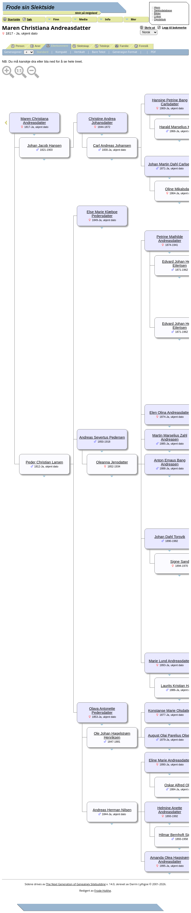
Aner (35, 46)
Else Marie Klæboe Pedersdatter (102, 214)
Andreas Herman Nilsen (112, 810)
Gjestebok (160, 19)
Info (107, 19)
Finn (56, 19)
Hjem (157, 7)
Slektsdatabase (163, 10)
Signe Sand (179, 562)
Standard (42, 52)
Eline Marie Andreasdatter (170, 760)
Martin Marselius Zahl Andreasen (169, 437)
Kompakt (61, 52)
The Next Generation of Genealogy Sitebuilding (76, 884)
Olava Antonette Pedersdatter (102, 711)
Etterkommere (57, 46)
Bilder (157, 13)
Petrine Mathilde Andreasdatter (170, 239)
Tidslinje (102, 46)
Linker (157, 16)
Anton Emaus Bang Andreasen (169, 462)
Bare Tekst (98, 52)
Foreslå (141, 46)
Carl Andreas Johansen (112, 146)
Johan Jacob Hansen (44, 146)
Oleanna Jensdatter (112, 462)
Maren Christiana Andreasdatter (34, 121)
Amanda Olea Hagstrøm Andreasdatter (169, 860)
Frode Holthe (102, 890)
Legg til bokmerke (174, 27)
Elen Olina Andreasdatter (169, 413)
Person (17, 46)
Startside (14, 19)
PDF (153, 52)
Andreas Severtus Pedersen (102, 437)
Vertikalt (79, 52)
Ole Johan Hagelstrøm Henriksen (112, 735)
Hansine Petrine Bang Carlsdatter (170, 102)
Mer (133, 19)
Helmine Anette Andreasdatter (169, 810)
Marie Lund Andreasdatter (170, 661)
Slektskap (81, 46)
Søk (29, 19)
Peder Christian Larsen (44, 462)
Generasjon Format (125, 52)
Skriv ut (149, 27)
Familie (121, 46)
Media (83, 19)
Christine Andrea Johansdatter (102, 121)
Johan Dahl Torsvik (169, 537)
